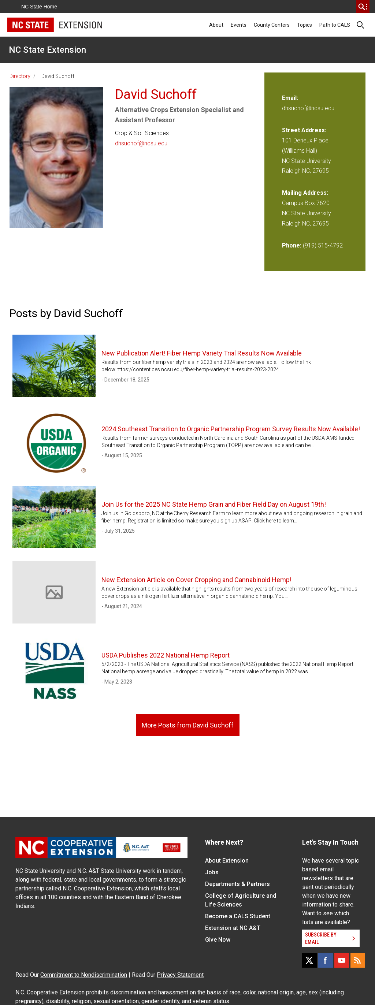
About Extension (227, 860)
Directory (20, 76)
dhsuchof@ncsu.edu (141, 143)
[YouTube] (341, 960)
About (216, 25)
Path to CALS (334, 25)
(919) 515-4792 (323, 245)
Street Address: (304, 130)
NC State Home (39, 7)
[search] (363, 6)
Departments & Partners (237, 884)
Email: (290, 97)
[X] (309, 960)
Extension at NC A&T (232, 927)
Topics (304, 25)
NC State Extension (47, 50)
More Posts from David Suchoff (188, 725)
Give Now (217, 939)
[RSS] (357, 960)
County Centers (272, 25)
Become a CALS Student (237, 916)
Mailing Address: (305, 192)
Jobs (212, 872)
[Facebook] (325, 960)
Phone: (291, 245)
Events (238, 25)
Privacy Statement (180, 974)
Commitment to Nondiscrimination (83, 974)
